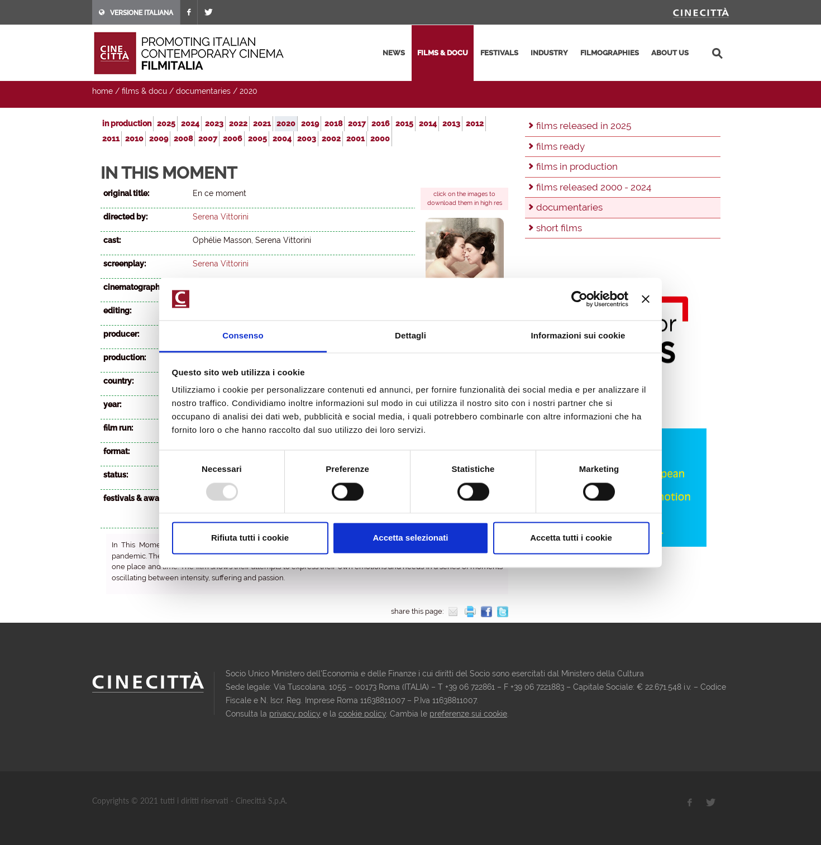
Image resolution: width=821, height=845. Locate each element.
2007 (207, 138)
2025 (166, 123)
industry (549, 53)
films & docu (442, 53)
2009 (158, 138)
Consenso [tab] (242, 336)
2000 (380, 138)
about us (670, 53)
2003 (306, 138)
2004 (282, 138)
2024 (190, 123)
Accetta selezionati (410, 538)
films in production (577, 166)
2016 (380, 123)
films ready (560, 146)
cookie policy (362, 713)
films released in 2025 (583, 125)
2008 (183, 138)
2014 (428, 123)
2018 (333, 123)
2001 (355, 138)
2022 (238, 123)
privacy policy (295, 713)
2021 (262, 123)
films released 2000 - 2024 (593, 187)
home (102, 91)
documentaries (203, 91)
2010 (134, 138)
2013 (451, 123)
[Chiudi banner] (646, 299)
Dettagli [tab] (410, 336)
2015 (404, 123)
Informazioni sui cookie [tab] (578, 336)
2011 (111, 138)
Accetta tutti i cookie (571, 538)
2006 (232, 138)
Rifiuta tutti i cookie (250, 538)
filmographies (609, 53)
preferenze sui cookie (468, 713)
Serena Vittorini (221, 216)
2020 (248, 91)
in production (126, 123)
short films (559, 227)
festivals (499, 53)
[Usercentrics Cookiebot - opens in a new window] (579, 298)
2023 (214, 123)
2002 (331, 138)
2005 (257, 138)
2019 (310, 123)
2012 (475, 123)
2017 (357, 123)
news (394, 53)
